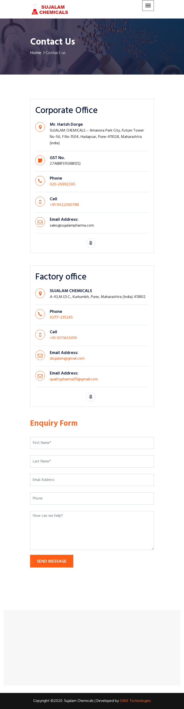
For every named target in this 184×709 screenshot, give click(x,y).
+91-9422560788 (64, 205)
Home (38, 53)
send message (52, 561)
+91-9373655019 (63, 338)
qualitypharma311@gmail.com (74, 379)
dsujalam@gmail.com (67, 358)
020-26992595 (62, 184)
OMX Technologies (135, 701)
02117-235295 (61, 317)
